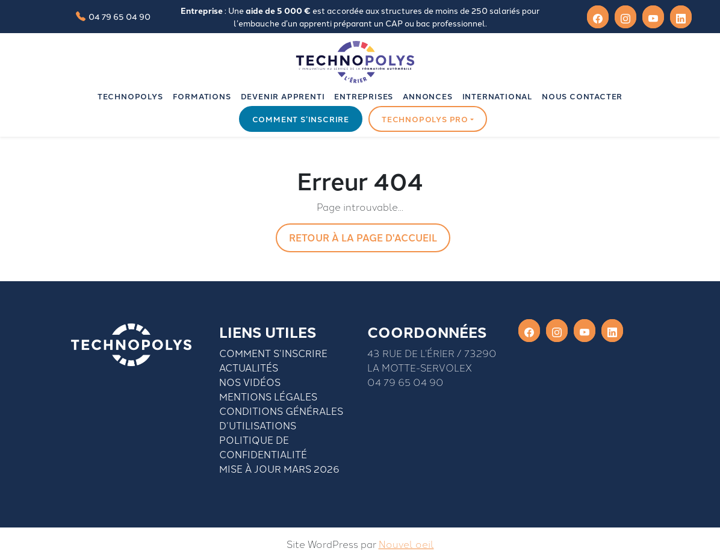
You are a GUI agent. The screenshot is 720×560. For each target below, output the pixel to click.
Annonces (427, 96)
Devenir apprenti (283, 96)
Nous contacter (582, 96)
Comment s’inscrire (300, 119)
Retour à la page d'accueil (363, 237)
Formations (202, 96)
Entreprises (363, 96)
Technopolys (130, 96)
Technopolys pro (425, 119)
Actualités (248, 367)
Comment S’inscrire (273, 352)
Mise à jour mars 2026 (279, 468)
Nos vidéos (250, 381)
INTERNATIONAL (497, 96)
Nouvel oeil (406, 543)
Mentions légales (268, 396)
